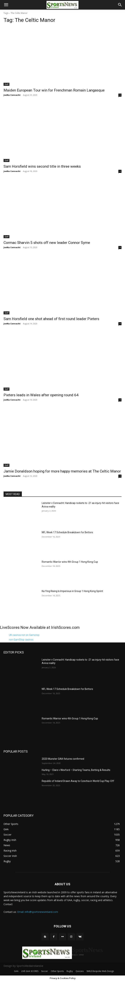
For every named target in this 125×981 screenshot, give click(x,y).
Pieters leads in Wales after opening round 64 (41, 395)
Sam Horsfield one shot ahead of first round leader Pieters (51, 319)
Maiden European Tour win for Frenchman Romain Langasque (54, 90)
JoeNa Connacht (12, 95)
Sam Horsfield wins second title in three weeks (42, 166)
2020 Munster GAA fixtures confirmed (63, 758)
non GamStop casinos (21, 639)
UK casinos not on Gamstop (24, 635)
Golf (6, 84)
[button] (6, 5)
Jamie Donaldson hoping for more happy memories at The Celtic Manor (62, 471)
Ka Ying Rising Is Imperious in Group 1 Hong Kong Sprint (72, 591)
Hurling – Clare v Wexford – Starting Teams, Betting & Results (76, 770)
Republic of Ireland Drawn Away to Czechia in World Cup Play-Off (78, 781)
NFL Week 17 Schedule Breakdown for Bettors (67, 532)
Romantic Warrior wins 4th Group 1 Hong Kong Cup (70, 561)
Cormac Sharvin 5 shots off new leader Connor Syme (47, 242)
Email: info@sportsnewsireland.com (37, 912)
